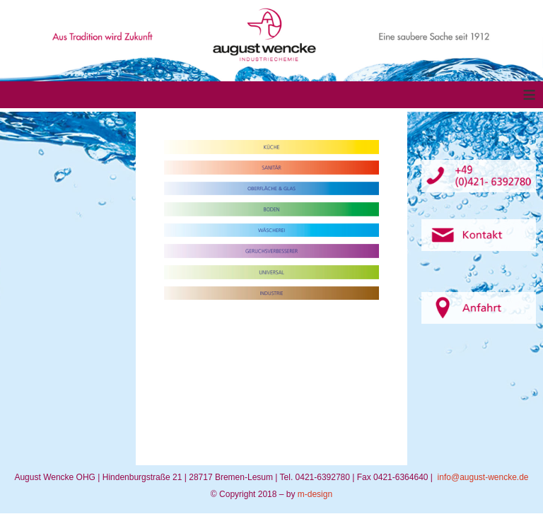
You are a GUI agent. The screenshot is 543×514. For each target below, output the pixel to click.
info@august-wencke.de (483, 477)
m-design (315, 494)
